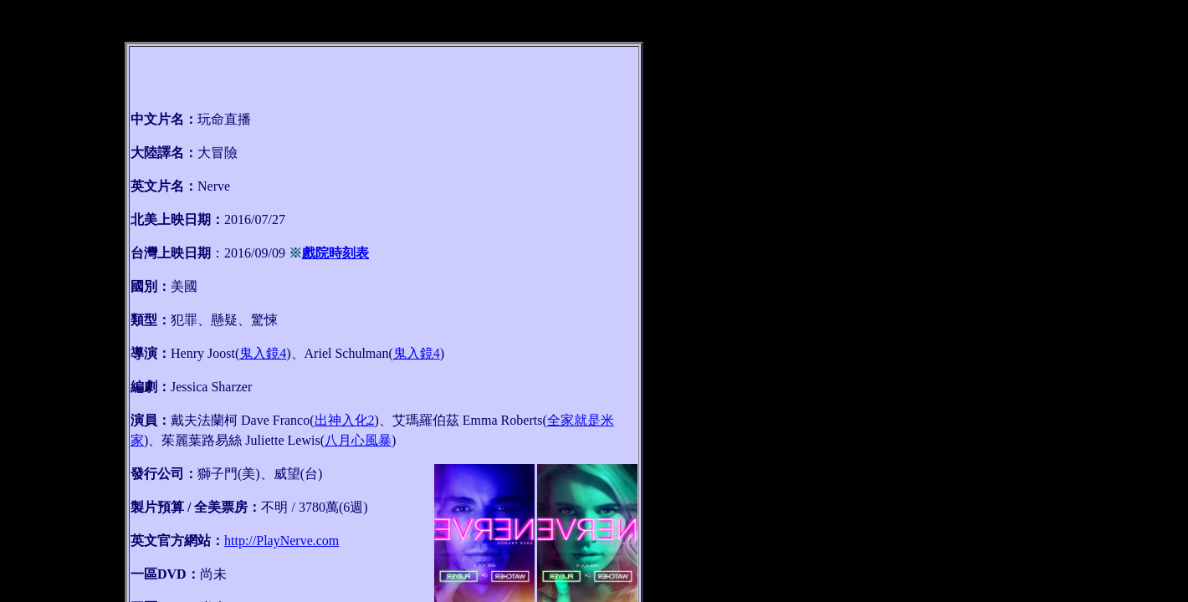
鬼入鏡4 (262, 353)
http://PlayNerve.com (281, 540)
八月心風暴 (358, 440)
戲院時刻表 (335, 253)
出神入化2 (345, 420)
